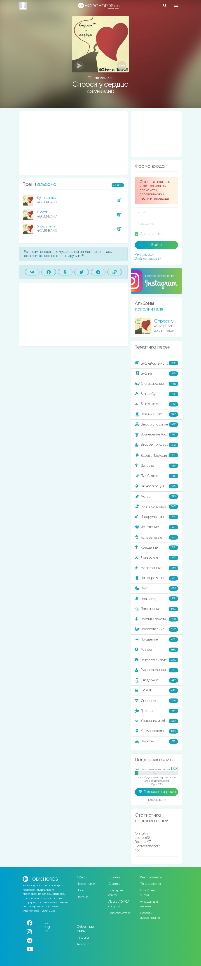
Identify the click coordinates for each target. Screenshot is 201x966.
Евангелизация (156, 486)
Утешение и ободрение (157, 721)
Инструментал (156, 517)
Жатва (156, 496)
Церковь (156, 741)
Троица (156, 711)
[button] (121, 65)
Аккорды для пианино (149, 904)
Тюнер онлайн (150, 883)
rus (46, 922)
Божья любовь (156, 404)
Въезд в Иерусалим (156, 455)
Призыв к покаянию (156, 619)
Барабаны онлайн (147, 893)
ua (46, 931)
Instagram (84, 937)
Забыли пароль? (148, 258)
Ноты (80, 890)
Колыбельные (156, 537)
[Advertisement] (73, 143)
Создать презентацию (150, 915)
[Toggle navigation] (176, 5)
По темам (83, 897)
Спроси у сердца (172, 321)
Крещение (156, 547)
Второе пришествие (156, 445)
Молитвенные (156, 568)
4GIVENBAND (100, 91)
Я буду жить (46, 226)
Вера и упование (156, 424)
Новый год (156, 598)
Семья (156, 690)
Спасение (156, 700)
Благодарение (156, 384)
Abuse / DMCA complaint (118, 904)
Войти (156, 245)
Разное (156, 650)
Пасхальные (156, 609)
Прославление (156, 629)
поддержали (156, 800)
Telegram (83, 944)
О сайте (114, 883)
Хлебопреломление (156, 731)
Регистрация (145, 254)
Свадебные (156, 680)
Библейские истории (156, 363)
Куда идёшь (46, 198)
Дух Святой (156, 476)
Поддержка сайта (116, 893)
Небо (156, 588)
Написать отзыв (119, 913)
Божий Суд (156, 394)
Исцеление (156, 527)
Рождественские (156, 660)
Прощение (156, 639)
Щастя (42, 212)
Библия (156, 373)
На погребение (156, 578)
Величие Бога (156, 414)
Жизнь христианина (156, 507)
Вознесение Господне (156, 435)
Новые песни (86, 883)
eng (47, 927)
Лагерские (156, 558)
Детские (156, 466)
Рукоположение (156, 670)
